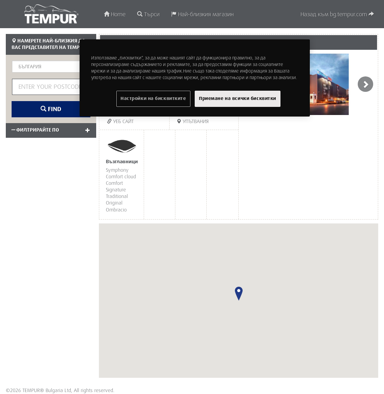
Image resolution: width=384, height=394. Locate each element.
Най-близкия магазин (202, 14)
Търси (148, 14)
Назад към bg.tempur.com (337, 14)
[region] (195, 78)
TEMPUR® (51, 14)
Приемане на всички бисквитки (237, 98)
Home (115, 14)
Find (51, 109)
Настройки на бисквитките (153, 98)
